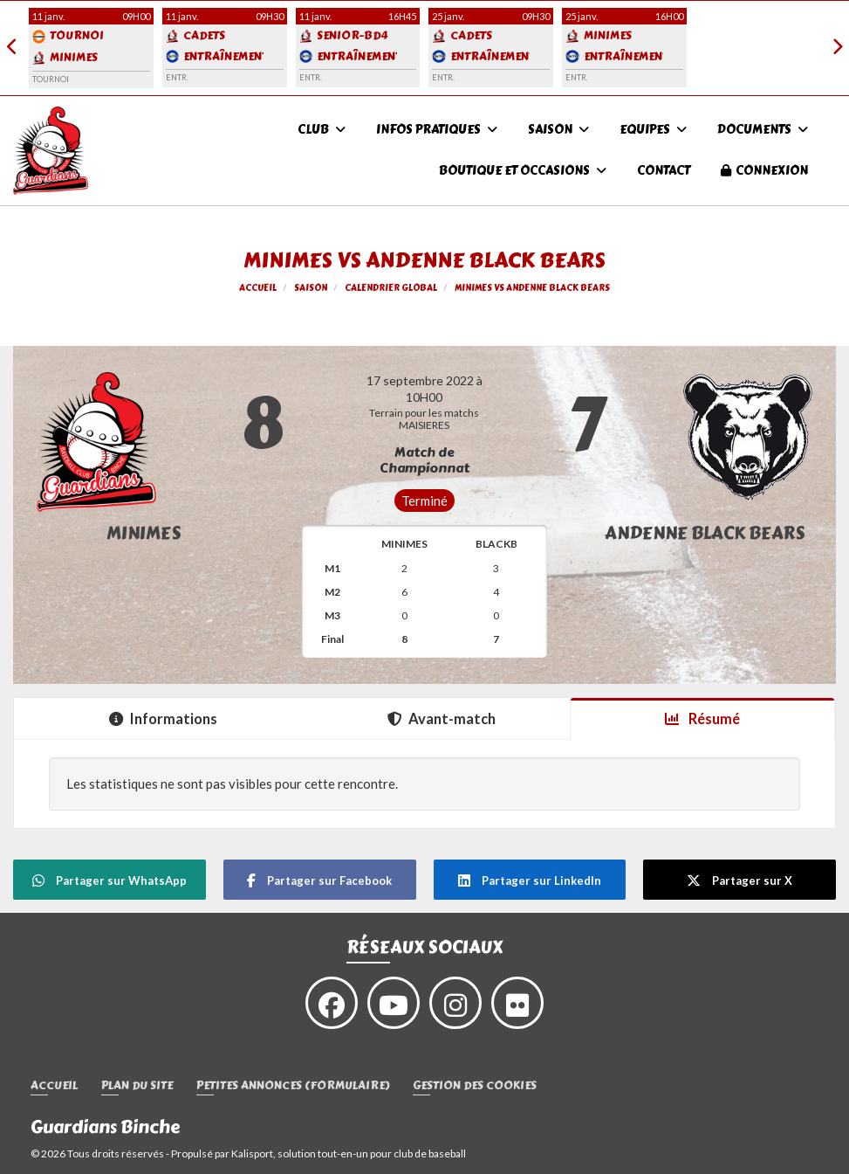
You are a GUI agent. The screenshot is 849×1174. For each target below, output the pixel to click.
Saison (558, 130)
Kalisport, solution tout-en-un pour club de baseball (348, 1153)
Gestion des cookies (475, 1086)
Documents (762, 130)
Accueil (54, 1086)
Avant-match (441, 719)
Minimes (143, 533)
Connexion (764, 171)
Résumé (702, 719)
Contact (663, 171)
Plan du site (137, 1086)
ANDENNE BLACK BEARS (705, 533)
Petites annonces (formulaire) (292, 1086)
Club (322, 130)
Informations (163, 719)
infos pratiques (436, 130)
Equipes (653, 130)
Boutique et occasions (522, 171)
